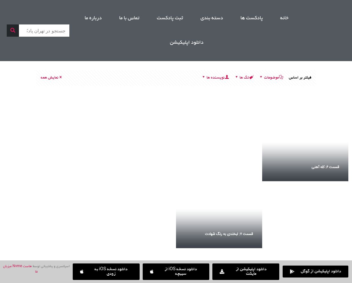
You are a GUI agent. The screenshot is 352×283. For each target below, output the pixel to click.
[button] (106, 271)
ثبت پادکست (170, 18)
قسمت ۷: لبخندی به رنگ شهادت (229, 234)
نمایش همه (52, 78)
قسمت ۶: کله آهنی (325, 167)
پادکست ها (251, 18)
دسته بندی (211, 18)
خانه (284, 18)
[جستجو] (13, 30)
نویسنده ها (215, 78)
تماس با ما (129, 18)
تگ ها (243, 78)
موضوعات (271, 78)
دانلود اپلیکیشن (187, 43)
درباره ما (93, 18)
